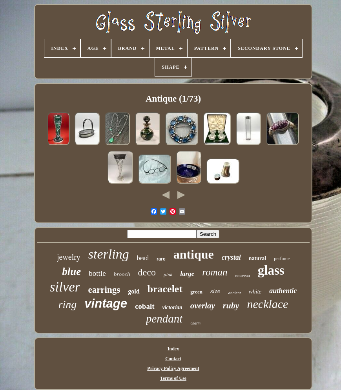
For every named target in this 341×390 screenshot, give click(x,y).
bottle (97, 273)
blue (71, 271)
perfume (282, 258)
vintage (105, 303)
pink (168, 274)
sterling (108, 254)
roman (214, 272)
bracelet (165, 289)
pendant (164, 318)
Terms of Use (173, 378)
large (187, 273)
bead (143, 258)
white (255, 291)
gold (133, 291)
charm (195, 323)
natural (257, 258)
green (196, 292)
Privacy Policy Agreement (173, 368)
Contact (173, 358)
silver (65, 287)
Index (173, 349)
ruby (231, 305)
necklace (267, 303)
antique (193, 254)
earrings (104, 290)
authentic (283, 291)
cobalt (145, 306)
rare (161, 259)
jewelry (68, 257)
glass (271, 270)
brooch (122, 274)
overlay (202, 305)
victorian (172, 307)
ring (67, 304)
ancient (234, 292)
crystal (231, 257)
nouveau (242, 275)
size (215, 291)
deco (147, 272)
